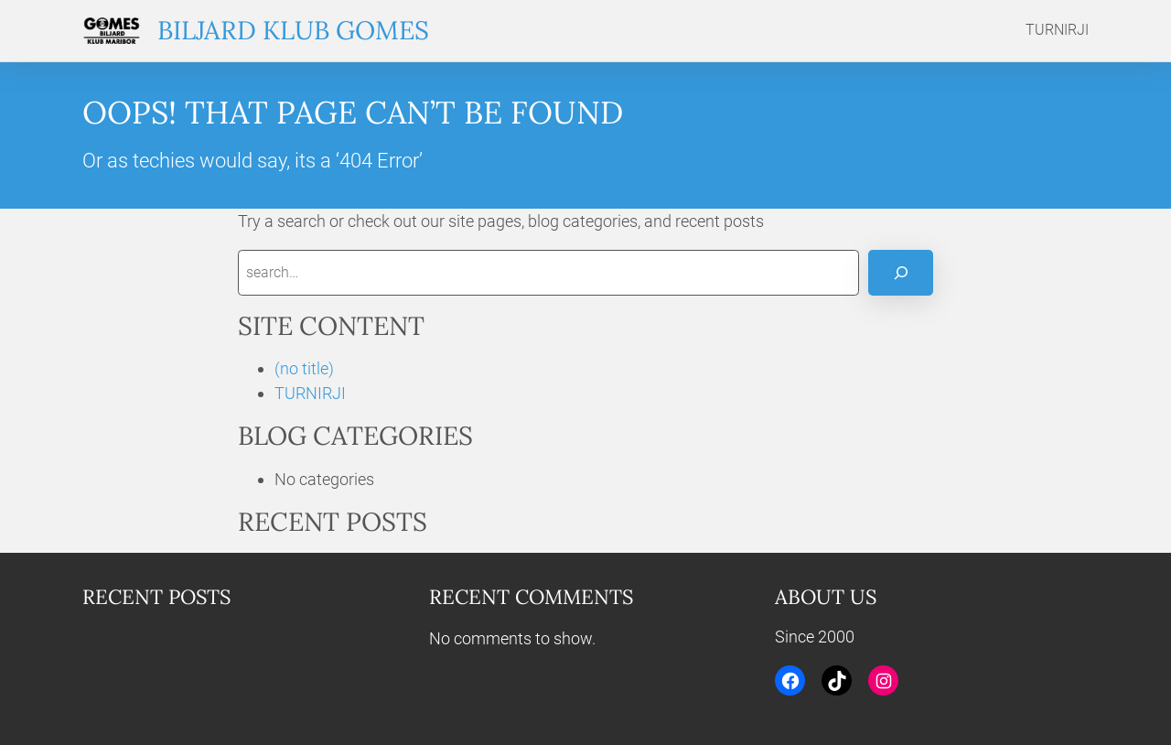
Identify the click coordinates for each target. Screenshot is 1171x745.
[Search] (900, 272)
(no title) (304, 368)
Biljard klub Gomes (293, 30)
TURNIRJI (310, 393)
